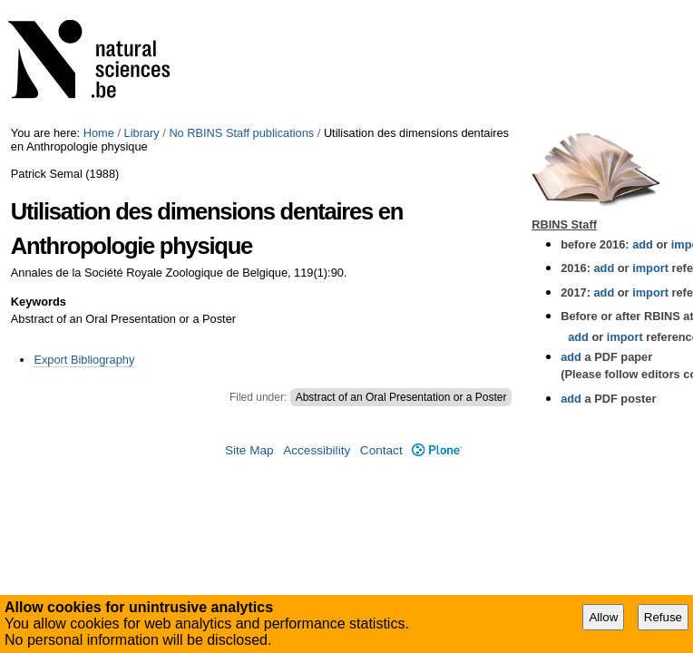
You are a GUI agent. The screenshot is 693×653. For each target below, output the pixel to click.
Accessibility (316, 450)
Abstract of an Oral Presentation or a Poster (401, 397)
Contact (381, 450)
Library (142, 133)
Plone (437, 450)
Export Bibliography (84, 359)
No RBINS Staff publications (241, 133)
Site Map (249, 450)
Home (98, 133)
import (649, 268)
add (642, 244)
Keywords (38, 301)
